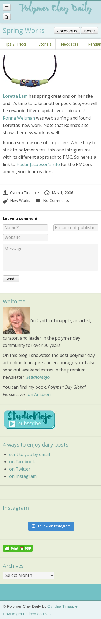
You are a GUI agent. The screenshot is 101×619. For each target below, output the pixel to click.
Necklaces (70, 44)
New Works (20, 200)
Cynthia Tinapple (21, 192)
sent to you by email (29, 454)
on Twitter (19, 469)
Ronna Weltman (19, 118)
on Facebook (22, 462)
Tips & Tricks (15, 44)
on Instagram (23, 476)
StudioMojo (38, 377)
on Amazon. (39, 394)
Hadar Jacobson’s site (38, 164)
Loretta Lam (15, 96)
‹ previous (67, 31)
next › (89, 31)
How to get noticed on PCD (27, 613)
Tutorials (43, 44)
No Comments (52, 200)
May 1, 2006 (58, 192)
